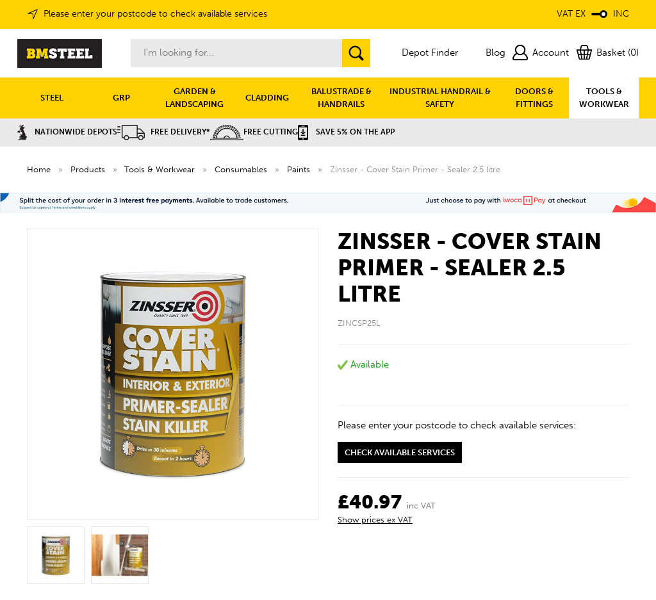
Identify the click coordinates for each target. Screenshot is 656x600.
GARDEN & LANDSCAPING (194, 97)
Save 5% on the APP (346, 131)
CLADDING (267, 97)
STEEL (51, 97)
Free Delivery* (163, 131)
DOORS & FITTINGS (534, 97)
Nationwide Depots (67, 131)
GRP (121, 97)
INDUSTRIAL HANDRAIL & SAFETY (440, 97)
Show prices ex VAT (375, 519)
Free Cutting (254, 131)
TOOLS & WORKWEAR (604, 97)
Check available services (400, 452)
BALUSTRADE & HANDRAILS (341, 97)
